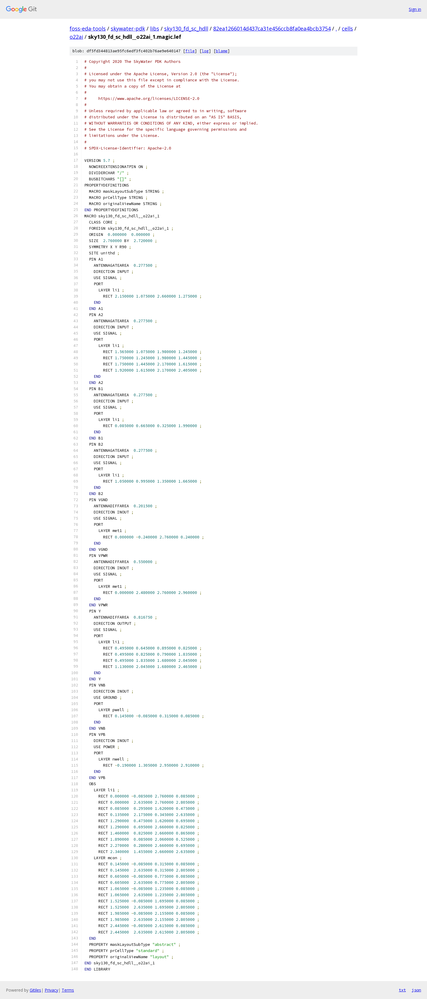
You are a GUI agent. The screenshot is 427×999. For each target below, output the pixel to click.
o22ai (76, 36)
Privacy (51, 990)
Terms (68, 990)
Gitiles (35, 990)
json (416, 990)
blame (222, 50)
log (205, 50)
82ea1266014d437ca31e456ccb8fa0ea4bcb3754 (272, 28)
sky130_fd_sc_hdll (186, 28)
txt (402, 990)
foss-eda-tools (88, 28)
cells (347, 28)
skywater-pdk (128, 28)
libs (154, 28)
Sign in (415, 9)
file (190, 50)
